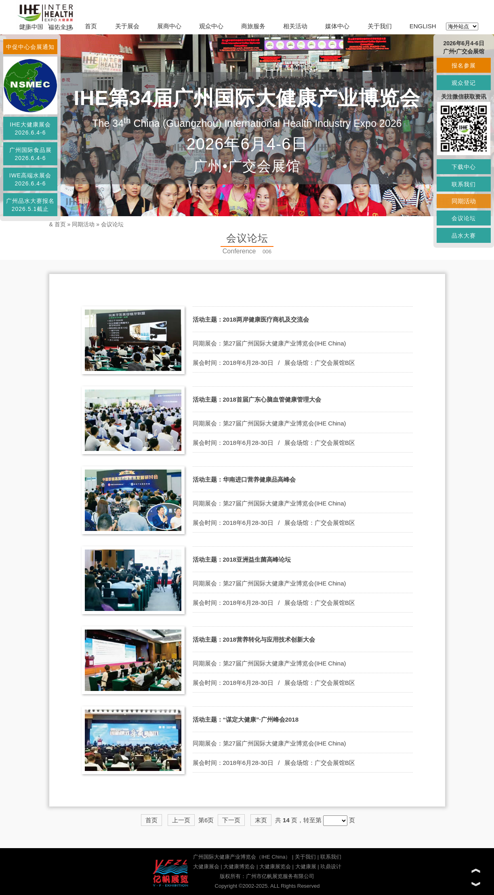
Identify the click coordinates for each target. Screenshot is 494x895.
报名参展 (464, 65)
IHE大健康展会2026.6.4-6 (30, 128)
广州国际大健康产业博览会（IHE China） (241, 857)
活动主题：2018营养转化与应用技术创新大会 (254, 639)
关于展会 (127, 26)
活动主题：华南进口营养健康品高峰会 (244, 479)
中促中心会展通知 (30, 47)
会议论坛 (112, 224)
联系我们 (330, 857)
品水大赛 (464, 235)
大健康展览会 (275, 866)
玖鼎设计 (330, 866)
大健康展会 (206, 866)
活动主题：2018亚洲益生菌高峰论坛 (242, 559)
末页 (261, 820)
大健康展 (305, 866)
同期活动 (83, 224)
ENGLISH (423, 26)
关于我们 (380, 26)
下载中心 (464, 167)
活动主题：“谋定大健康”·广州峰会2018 (246, 719)
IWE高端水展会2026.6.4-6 (30, 179)
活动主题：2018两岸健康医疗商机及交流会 (251, 319)
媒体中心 (337, 26)
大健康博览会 (239, 866)
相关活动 (295, 26)
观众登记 (464, 83)
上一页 (181, 820)
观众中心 (211, 26)
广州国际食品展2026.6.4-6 (30, 154)
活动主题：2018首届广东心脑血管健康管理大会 (257, 399)
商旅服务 (253, 26)
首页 (91, 26)
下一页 (231, 820)
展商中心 (169, 26)
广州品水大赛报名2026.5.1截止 (30, 205)
